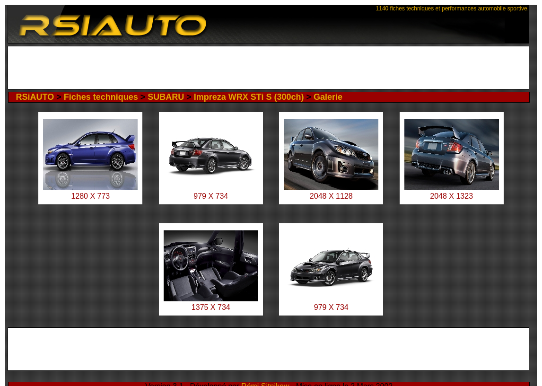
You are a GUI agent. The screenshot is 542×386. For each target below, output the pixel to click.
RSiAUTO (34, 97)
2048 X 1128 (331, 196)
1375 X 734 (211, 307)
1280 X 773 (90, 196)
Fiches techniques (101, 97)
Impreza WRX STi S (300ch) (249, 97)
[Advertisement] (268, 67)
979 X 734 (210, 196)
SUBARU (166, 97)
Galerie (328, 97)
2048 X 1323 (451, 196)
